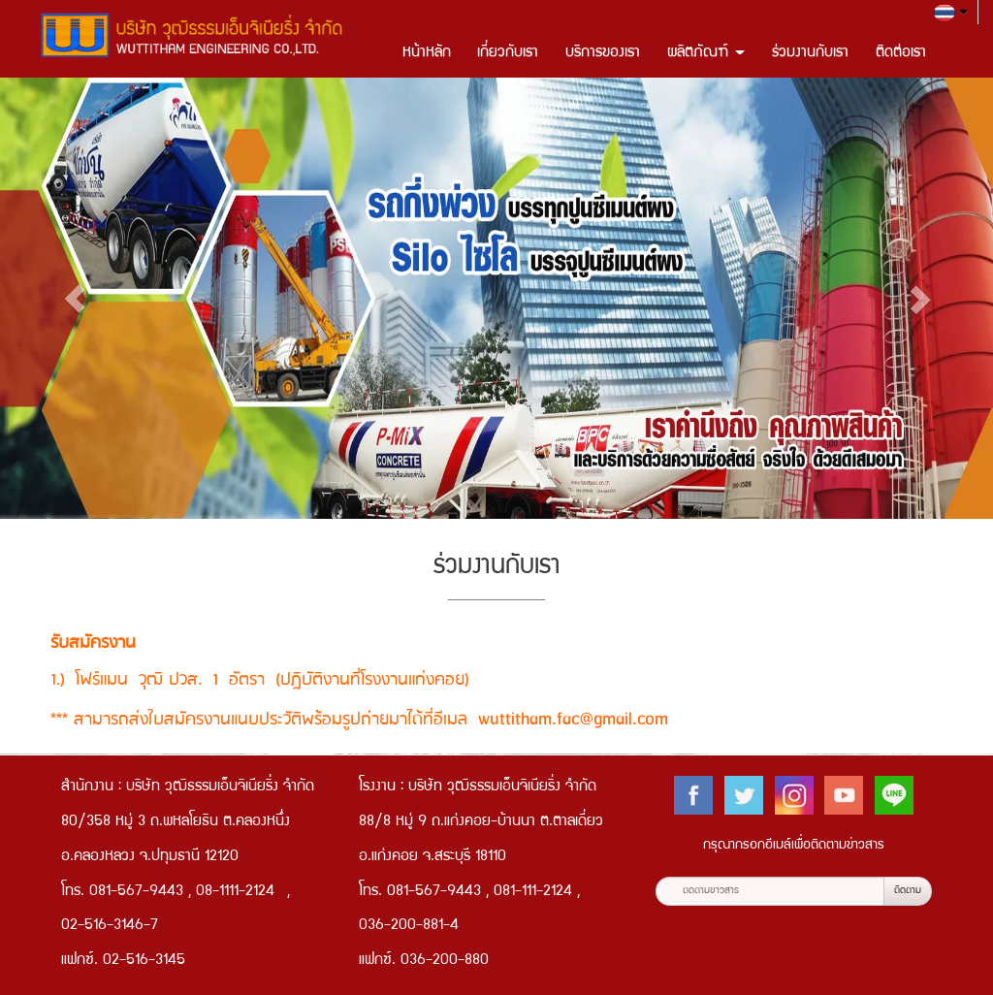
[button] (74, 298)
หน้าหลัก (426, 53)
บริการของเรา (602, 53)
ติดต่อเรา (901, 53)
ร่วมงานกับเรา (810, 53)
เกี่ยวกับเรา (507, 53)
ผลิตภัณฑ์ (706, 53)
